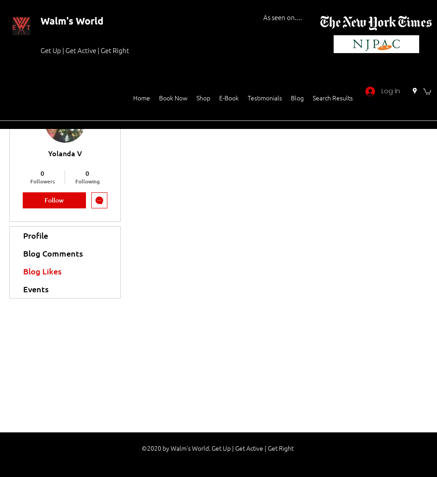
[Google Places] (414, 91)
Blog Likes (42, 271)
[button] (427, 91)
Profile (35, 235)
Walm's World (72, 21)
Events (36, 289)
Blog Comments (53, 253)
